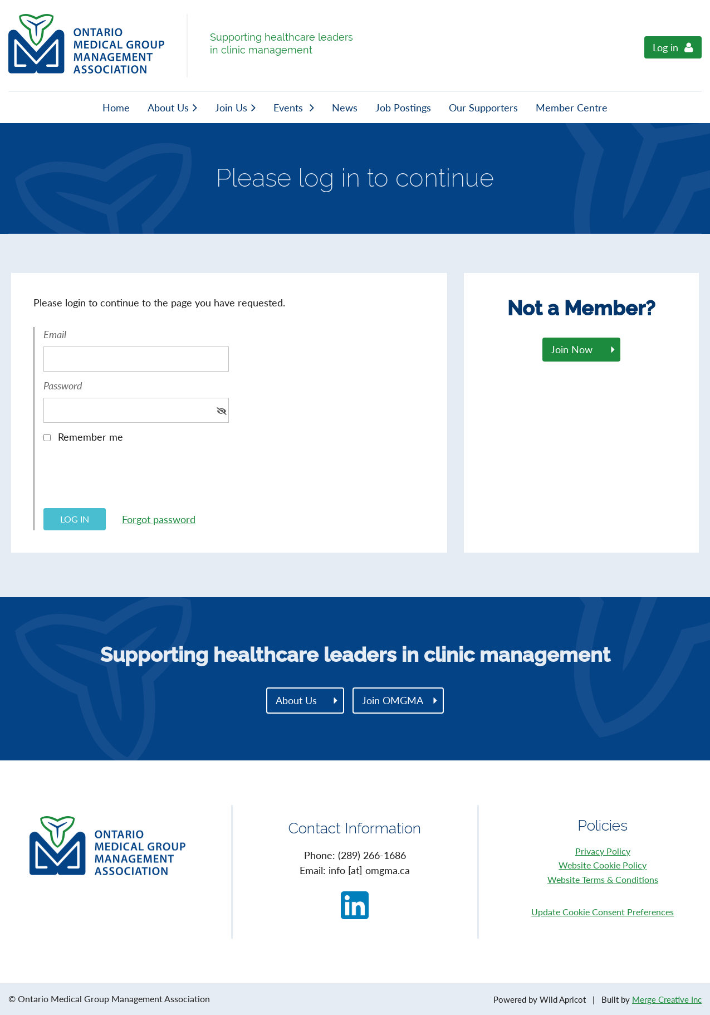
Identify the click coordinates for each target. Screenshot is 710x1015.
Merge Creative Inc (667, 999)
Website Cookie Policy (603, 865)
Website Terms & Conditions (602, 879)
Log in (665, 47)
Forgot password (158, 519)
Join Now (572, 349)
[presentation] (128, 479)
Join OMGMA (392, 700)
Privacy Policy (602, 851)
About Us (296, 700)
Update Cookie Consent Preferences (602, 911)
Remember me (90, 437)
